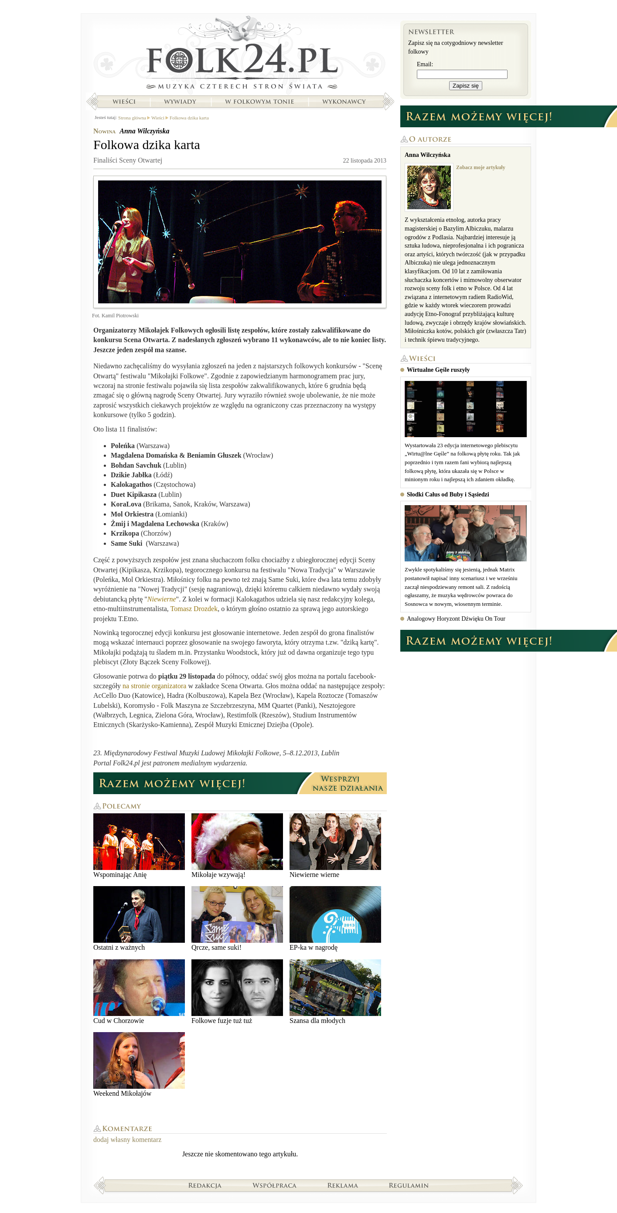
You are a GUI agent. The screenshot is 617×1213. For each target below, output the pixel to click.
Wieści (124, 101)
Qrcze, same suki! (237, 918)
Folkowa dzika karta (189, 117)
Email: (425, 64)
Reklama (342, 1185)
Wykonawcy (345, 101)
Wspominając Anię (139, 845)
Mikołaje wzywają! (237, 845)
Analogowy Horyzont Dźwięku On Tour (456, 618)
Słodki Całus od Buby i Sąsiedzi (448, 494)
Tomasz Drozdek (194, 608)
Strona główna (240, 54)
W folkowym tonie (259, 101)
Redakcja (205, 1185)
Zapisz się (466, 85)
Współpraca (274, 1185)
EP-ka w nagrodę (335, 918)
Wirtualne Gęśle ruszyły (438, 370)
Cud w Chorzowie (139, 991)
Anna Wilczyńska (144, 131)
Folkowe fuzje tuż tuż (237, 991)
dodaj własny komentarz (127, 1139)
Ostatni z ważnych (139, 918)
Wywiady (180, 101)
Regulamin (409, 1185)
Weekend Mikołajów (139, 1064)
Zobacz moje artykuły (480, 167)
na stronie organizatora (154, 686)
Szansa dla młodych (335, 991)
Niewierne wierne (335, 845)
